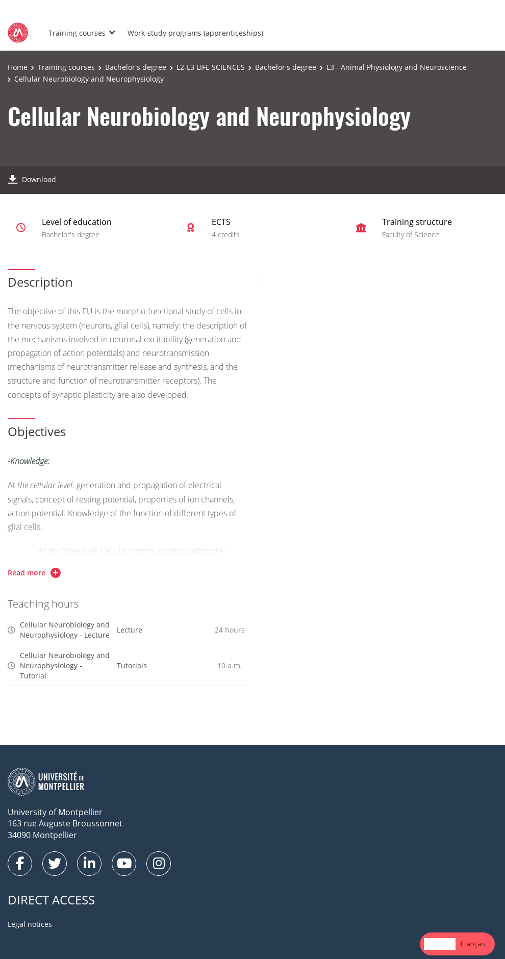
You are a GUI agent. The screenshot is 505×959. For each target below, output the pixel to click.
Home (18, 67)
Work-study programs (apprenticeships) (195, 33)
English (439, 943)
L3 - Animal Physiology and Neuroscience (396, 67)
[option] (473, 944)
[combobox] (440, 944)
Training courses (77, 33)
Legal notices (30, 924)
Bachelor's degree (135, 67)
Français (473, 943)
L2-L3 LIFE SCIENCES (210, 67)
